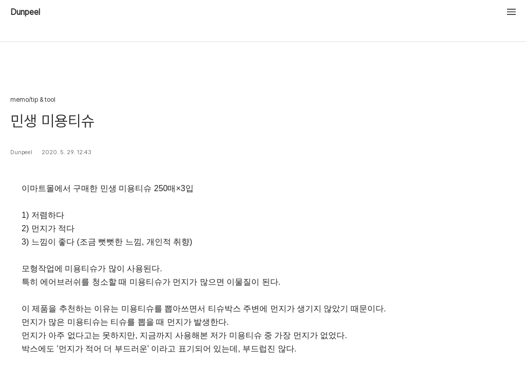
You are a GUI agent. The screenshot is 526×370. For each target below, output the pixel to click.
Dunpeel (25, 12)
